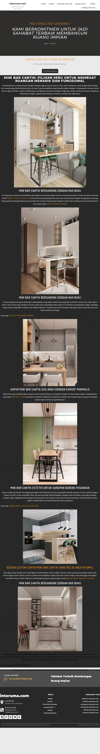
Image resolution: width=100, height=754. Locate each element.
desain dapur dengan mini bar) (81, 578)
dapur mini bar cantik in (19, 198)
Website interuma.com (90, 698)
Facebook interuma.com (90, 707)
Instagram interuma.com (90, 704)
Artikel (92, 4)
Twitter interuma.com (91, 712)
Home (46, 43)
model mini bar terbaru (20, 665)
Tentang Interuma (88, 8)
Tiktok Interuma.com (91, 710)
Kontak (51, 4)
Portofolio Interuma (64, 4)
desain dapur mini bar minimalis (24, 506)
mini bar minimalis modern (22, 315)
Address (9, 701)
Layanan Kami (81, 4)
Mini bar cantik (18, 397)
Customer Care (93, 694)
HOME (43, 4)
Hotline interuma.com (91, 701)
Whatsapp (10, 708)
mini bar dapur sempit (56, 204)
